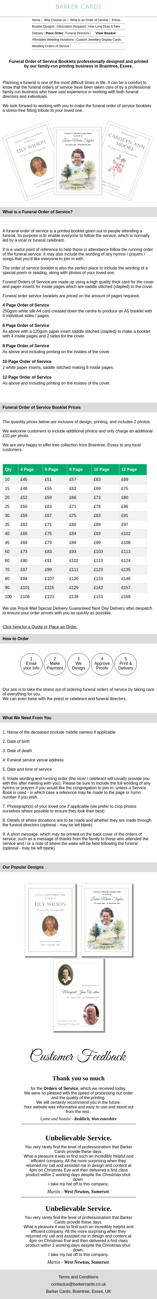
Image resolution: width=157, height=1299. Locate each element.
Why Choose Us (55, 20)
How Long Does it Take (104, 26)
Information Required (71, 26)
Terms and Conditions (79, 1277)
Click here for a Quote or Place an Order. (40, 627)
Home (36, 20)
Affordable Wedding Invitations (53, 39)
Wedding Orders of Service (50, 46)
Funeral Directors (77, 33)
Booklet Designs (43, 26)
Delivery (37, 33)
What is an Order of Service (89, 20)
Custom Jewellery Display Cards (98, 39)
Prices (116, 20)
